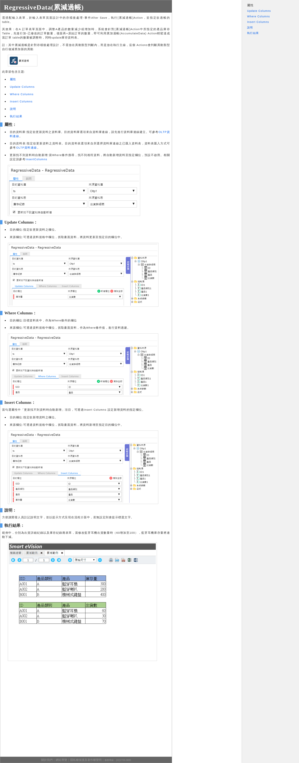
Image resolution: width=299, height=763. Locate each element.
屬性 (250, 5)
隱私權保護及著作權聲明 (86, 759)
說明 (250, 27)
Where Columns (258, 16)
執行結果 (253, 33)
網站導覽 (61, 759)
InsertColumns (36, 159)
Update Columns (259, 10)
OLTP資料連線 (26, 147)
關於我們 (47, 759)
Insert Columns (258, 21)
